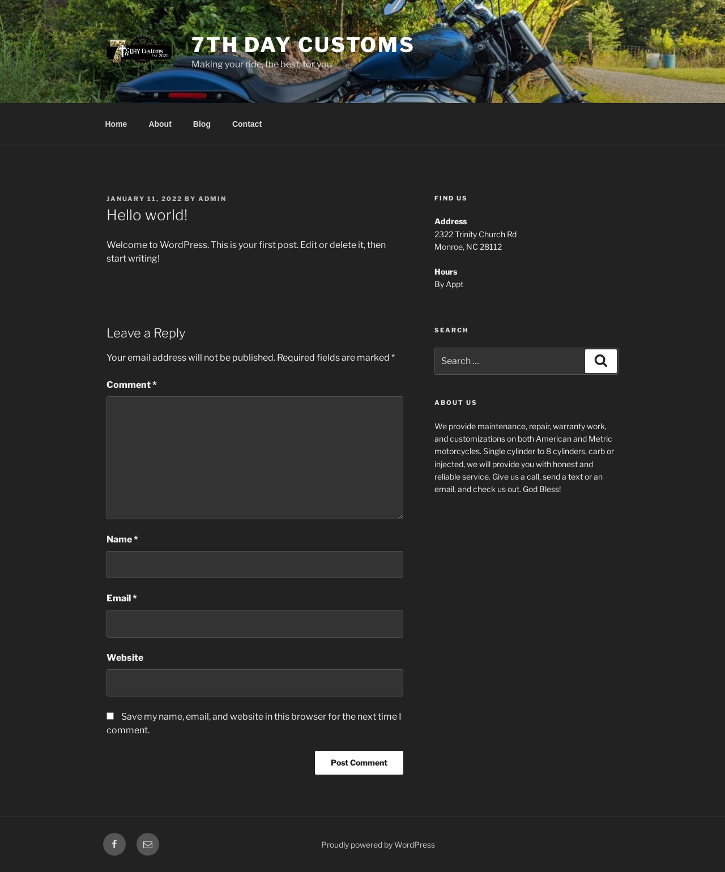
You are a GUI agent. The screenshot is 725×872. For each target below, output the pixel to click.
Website (124, 657)
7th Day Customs (303, 44)
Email (121, 598)
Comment (131, 384)
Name (122, 539)
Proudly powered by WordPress (378, 844)
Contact (247, 124)
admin (212, 199)
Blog (202, 124)
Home (116, 124)
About (159, 124)
